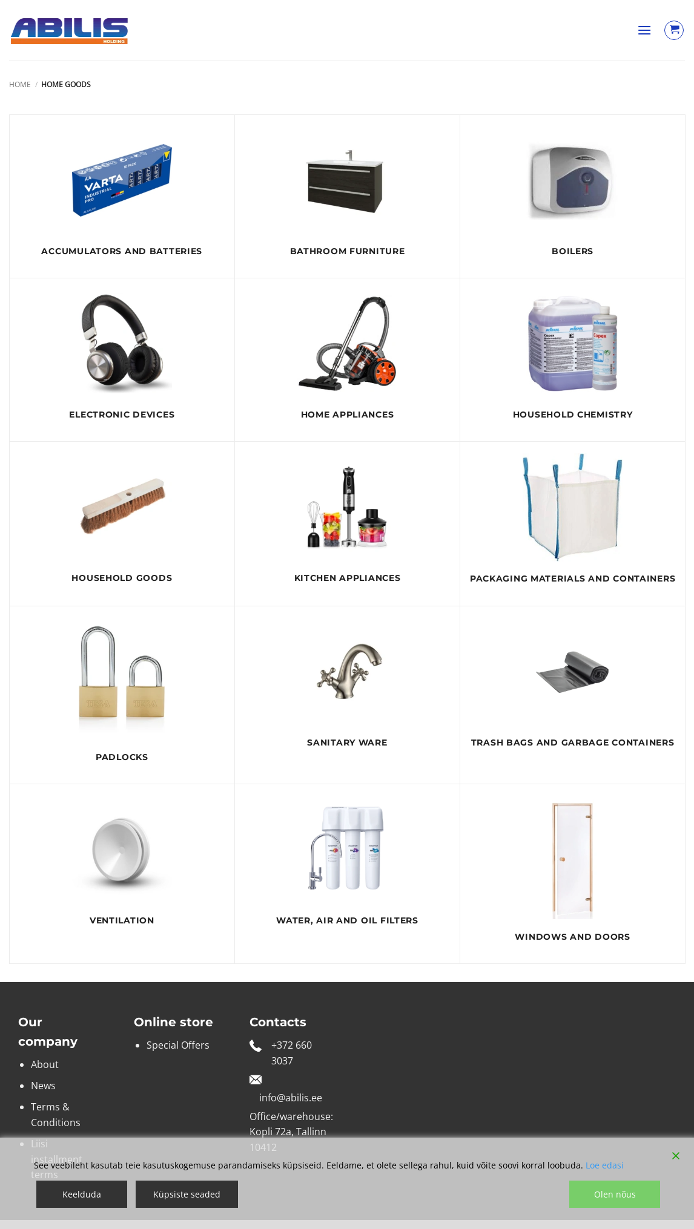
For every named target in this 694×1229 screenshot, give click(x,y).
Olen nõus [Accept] (615, 1194)
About (45, 1064)
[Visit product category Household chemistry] (572, 359)
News (43, 1085)
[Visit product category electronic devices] (122, 359)
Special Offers (178, 1045)
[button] (644, 30)
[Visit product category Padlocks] (122, 695)
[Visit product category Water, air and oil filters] (347, 865)
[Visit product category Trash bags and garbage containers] (572, 687)
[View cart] (674, 30)
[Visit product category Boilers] (572, 196)
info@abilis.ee (290, 1097)
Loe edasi (605, 1165)
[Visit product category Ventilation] (122, 865)
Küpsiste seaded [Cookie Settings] (186, 1194)
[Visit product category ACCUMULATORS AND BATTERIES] (122, 196)
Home (20, 84)
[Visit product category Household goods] (122, 523)
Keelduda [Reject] (81, 1194)
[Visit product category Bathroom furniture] (347, 196)
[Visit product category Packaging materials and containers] (572, 523)
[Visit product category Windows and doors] (572, 874)
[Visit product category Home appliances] (347, 359)
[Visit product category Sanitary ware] (347, 687)
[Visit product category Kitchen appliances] (347, 523)
